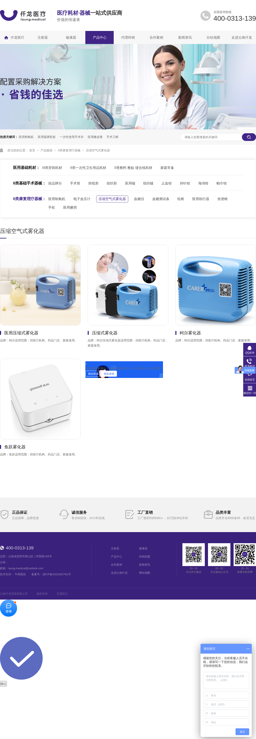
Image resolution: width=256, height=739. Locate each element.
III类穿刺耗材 (52, 168)
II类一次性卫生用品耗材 (88, 168)
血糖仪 (139, 199)
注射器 (115, 548)
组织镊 (148, 183)
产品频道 (47, 150)
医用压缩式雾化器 (21, 333)
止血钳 (166, 183)
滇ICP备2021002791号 (56, 574)
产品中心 (116, 556)
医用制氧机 (26, 137)
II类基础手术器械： (29, 183)
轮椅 (180, 199)
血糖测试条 (160, 199)
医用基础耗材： (26, 167)
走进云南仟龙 (119, 572)
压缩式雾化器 (105, 333)
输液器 (143, 548)
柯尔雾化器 (190, 333)
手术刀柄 (112, 137)
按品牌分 (55, 183)
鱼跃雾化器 (15, 447)
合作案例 (116, 564)
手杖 (51, 207)
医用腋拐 (70, 207)
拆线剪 (93, 183)
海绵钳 (203, 183)
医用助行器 (200, 199)
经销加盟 (144, 556)
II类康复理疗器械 (69, 150)
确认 (3, 683)
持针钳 (185, 183)
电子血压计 (81, 199)
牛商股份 (20, 574)
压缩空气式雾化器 (98, 150)
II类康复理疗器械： (29, 199)
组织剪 (112, 183)
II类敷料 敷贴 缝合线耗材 (133, 168)
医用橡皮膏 (95, 137)
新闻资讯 (144, 564)
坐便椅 (222, 199)
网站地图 (144, 572)
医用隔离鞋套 (47, 137)
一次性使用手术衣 (72, 137)
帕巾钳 (222, 183)
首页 (32, 150)
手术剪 (75, 183)
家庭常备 (167, 168)
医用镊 (130, 183)
